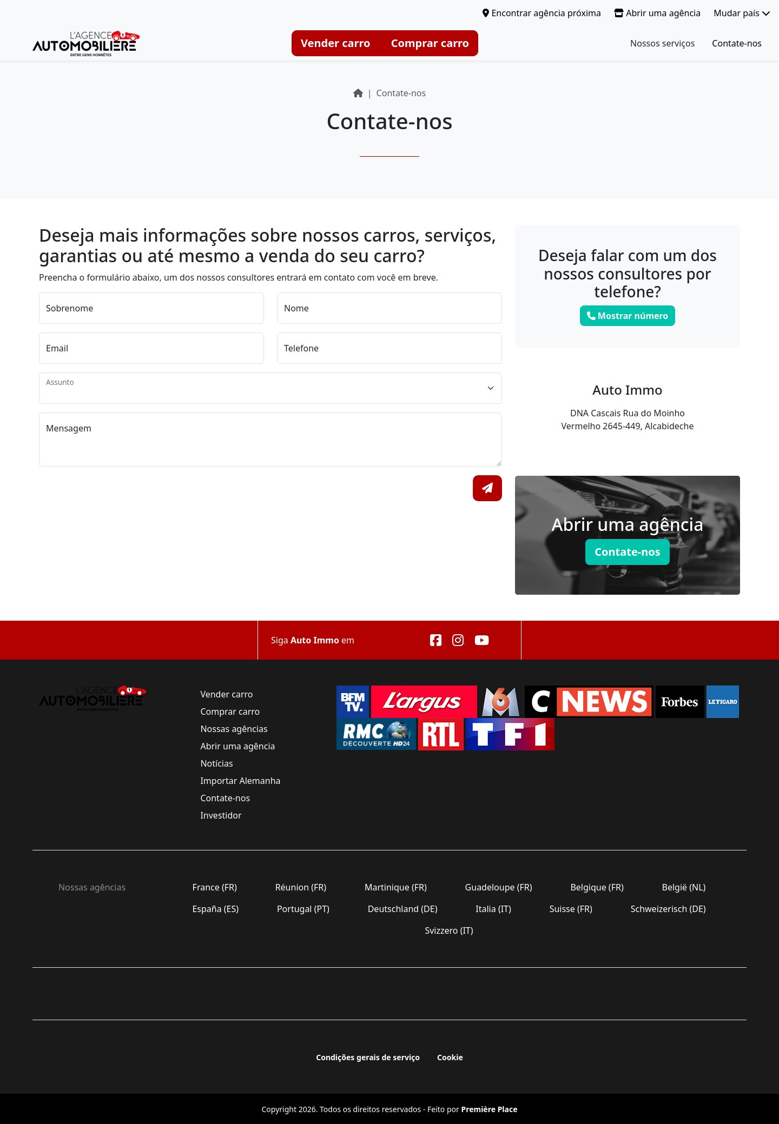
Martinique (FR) (395, 887)
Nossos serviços (662, 43)
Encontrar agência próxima (542, 13)
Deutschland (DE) (403, 909)
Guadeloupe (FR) (498, 887)
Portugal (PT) (303, 909)
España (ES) (215, 909)
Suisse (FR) (571, 909)
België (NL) (683, 887)
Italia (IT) (493, 909)
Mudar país (742, 13)
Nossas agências (233, 729)
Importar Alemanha (240, 781)
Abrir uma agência (657, 13)
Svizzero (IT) (448, 930)
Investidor (220, 815)
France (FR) (214, 887)
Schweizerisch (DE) (668, 909)
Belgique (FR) (597, 887)
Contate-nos (737, 43)
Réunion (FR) (300, 887)
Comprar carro (430, 43)
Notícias (216, 763)
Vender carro (336, 43)
